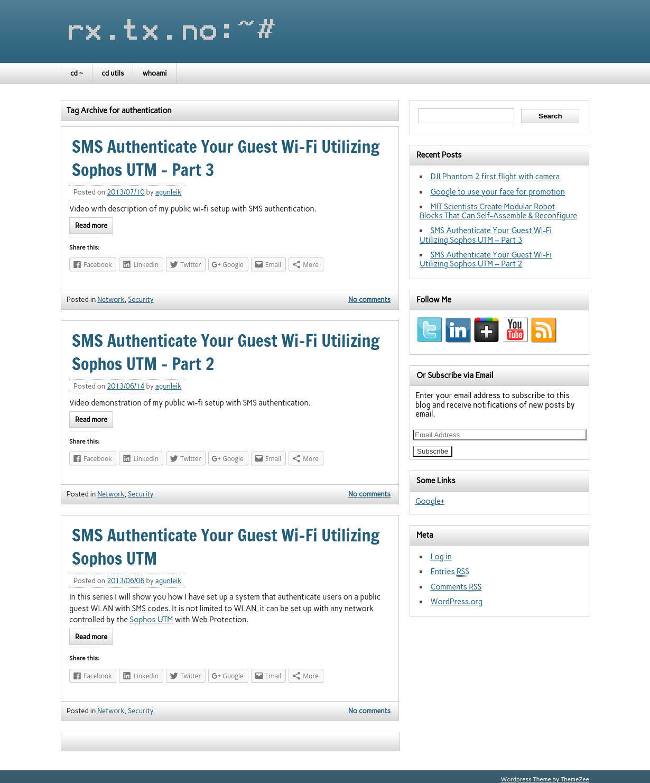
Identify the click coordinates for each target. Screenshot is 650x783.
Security (140, 299)
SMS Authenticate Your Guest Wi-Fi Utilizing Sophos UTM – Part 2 (486, 259)
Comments (455, 587)
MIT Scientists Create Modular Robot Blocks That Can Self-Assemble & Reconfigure (498, 211)
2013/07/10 (125, 192)
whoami (154, 73)
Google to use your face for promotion (497, 192)
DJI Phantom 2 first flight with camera (495, 176)
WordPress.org (456, 601)
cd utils (112, 73)
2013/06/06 (125, 581)
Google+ (429, 501)
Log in (440, 556)
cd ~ (76, 73)
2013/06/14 (125, 386)
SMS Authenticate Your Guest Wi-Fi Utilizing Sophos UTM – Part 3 (486, 235)
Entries (449, 572)
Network (110, 299)
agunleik (168, 192)
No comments (369, 299)
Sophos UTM (151, 619)
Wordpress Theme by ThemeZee (545, 779)
